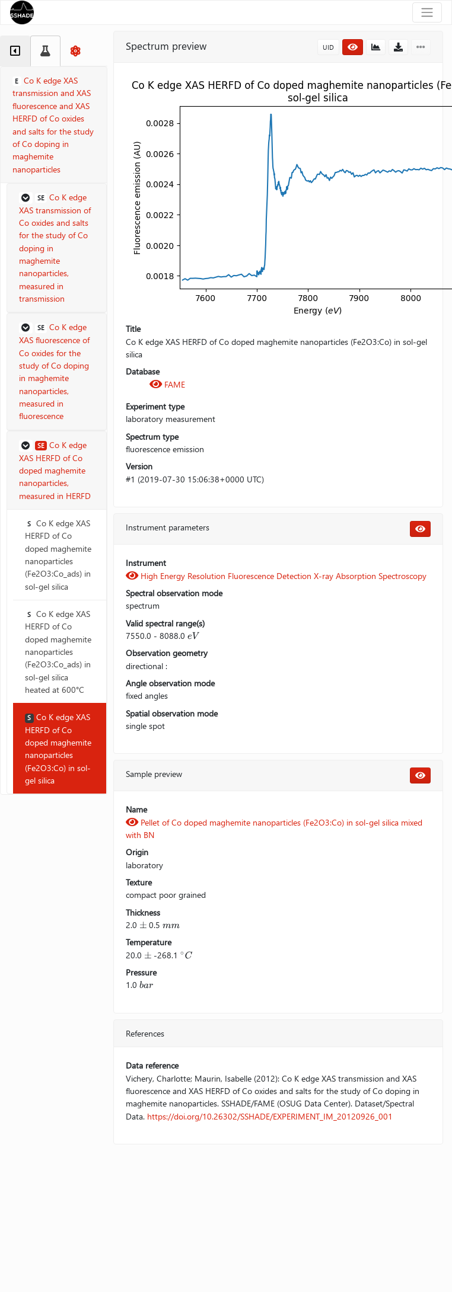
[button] (56, 248)
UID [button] (328, 47)
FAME (167, 384)
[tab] (15, 51)
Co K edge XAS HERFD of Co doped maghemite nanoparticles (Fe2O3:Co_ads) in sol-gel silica (58, 554)
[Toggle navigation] (427, 12)
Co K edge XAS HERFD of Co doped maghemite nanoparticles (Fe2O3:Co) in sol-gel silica (58, 748)
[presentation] (193, 635)
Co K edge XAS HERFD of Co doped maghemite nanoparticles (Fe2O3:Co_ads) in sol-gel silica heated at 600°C (58, 651)
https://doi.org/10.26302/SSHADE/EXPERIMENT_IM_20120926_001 (270, 1116)
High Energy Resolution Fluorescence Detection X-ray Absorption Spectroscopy (276, 575)
